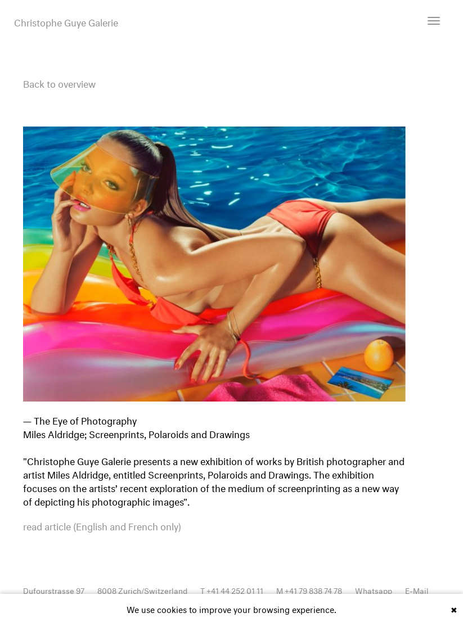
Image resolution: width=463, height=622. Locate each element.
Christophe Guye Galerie (66, 21)
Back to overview (59, 82)
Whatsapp (373, 590)
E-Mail (417, 590)
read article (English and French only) (102, 525)
